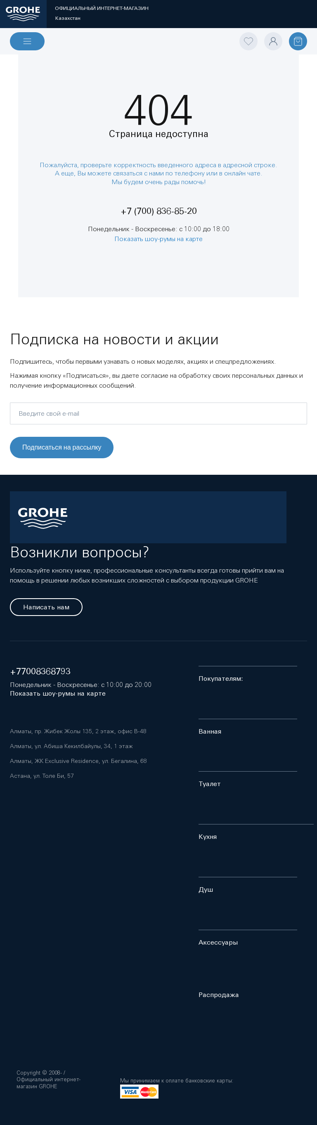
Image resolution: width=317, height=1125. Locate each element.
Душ (206, 889)
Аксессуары (218, 942)
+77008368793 (40, 671)
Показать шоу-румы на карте (158, 238)
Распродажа (219, 995)
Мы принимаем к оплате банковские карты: (176, 1081)
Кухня (208, 837)
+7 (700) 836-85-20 (159, 211)
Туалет (210, 784)
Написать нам (46, 607)
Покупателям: (221, 678)
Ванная (210, 731)
